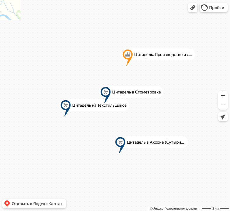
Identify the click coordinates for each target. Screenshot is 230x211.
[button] (192, 7)
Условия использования (181, 208)
